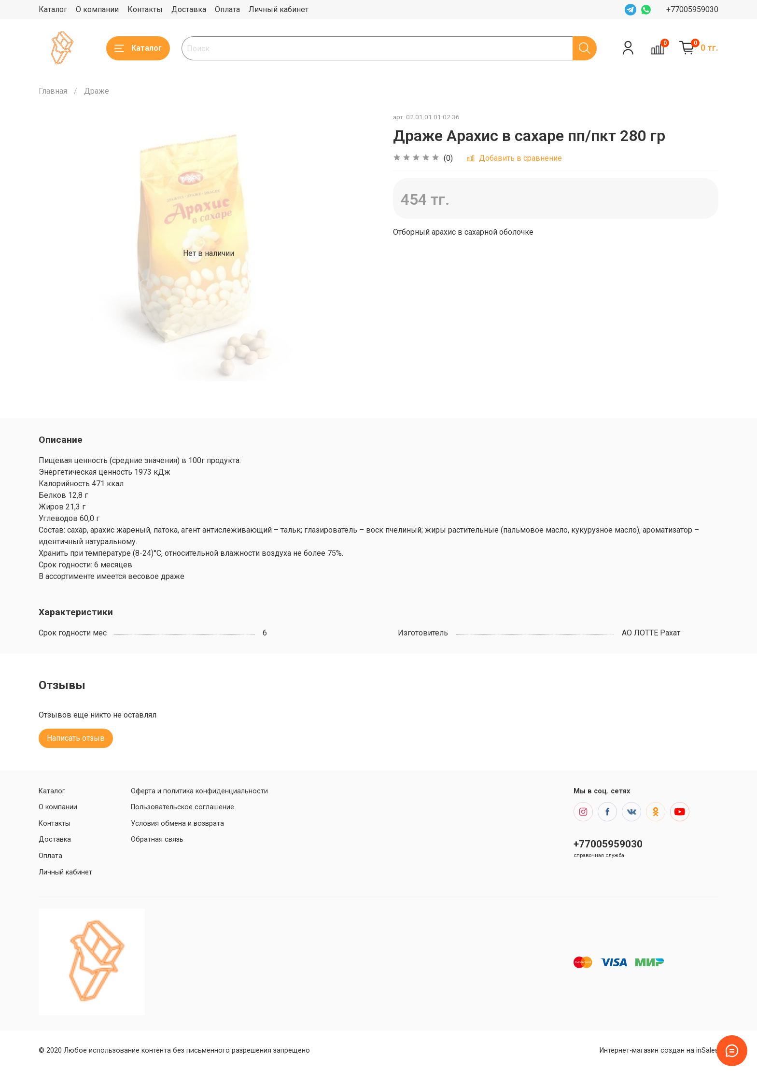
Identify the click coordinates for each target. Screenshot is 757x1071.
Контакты (145, 9)
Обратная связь (157, 839)
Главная (53, 91)
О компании (97, 9)
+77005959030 (692, 9)
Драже (96, 91)
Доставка (188, 9)
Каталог (53, 9)
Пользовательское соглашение (182, 807)
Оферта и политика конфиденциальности (199, 791)
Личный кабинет (278, 9)
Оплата (227, 9)
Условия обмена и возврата (177, 823)
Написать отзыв (76, 738)
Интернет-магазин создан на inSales (659, 1050)
